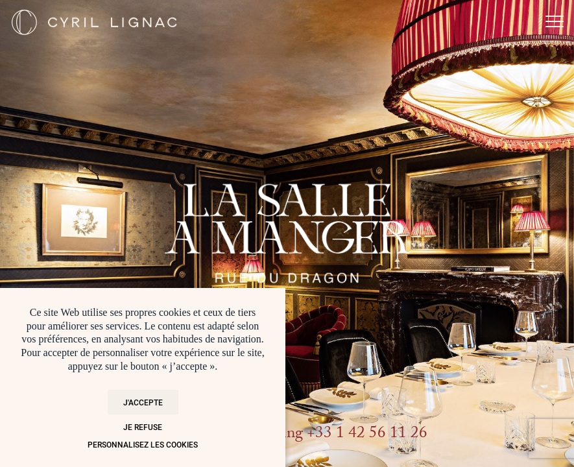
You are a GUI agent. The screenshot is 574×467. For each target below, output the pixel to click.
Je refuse (142, 426)
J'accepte (143, 402)
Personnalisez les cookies (143, 444)
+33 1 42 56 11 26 (367, 435)
